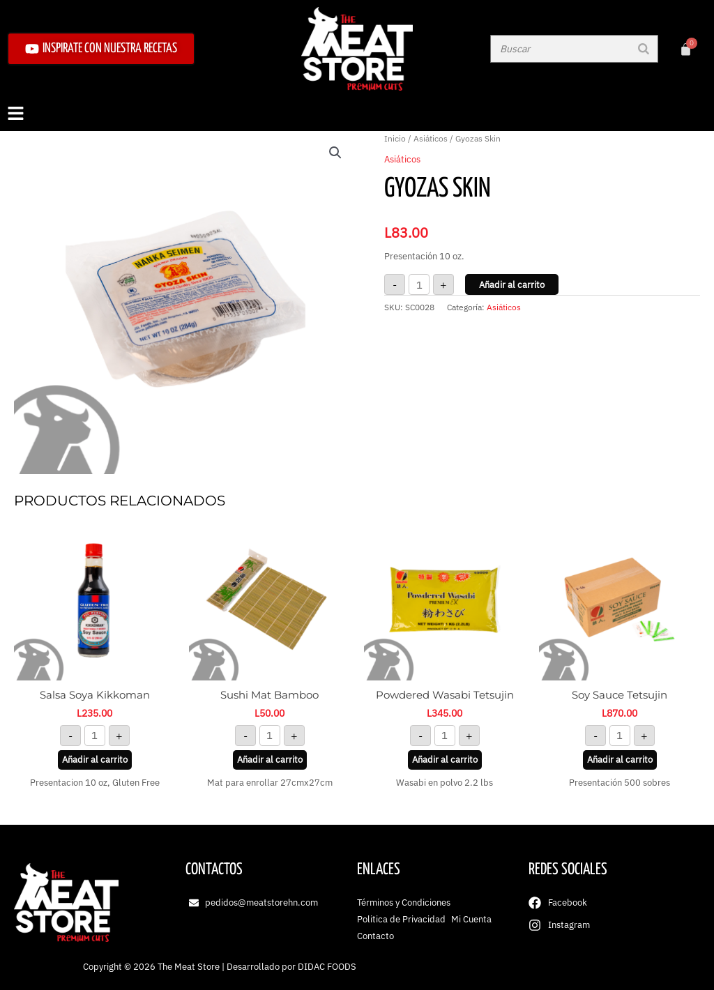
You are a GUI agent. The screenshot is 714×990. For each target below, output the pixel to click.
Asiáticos (430, 138)
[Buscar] (644, 49)
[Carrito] (685, 49)
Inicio (395, 138)
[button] (357, 114)
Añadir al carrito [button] (95, 760)
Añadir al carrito (512, 285)
